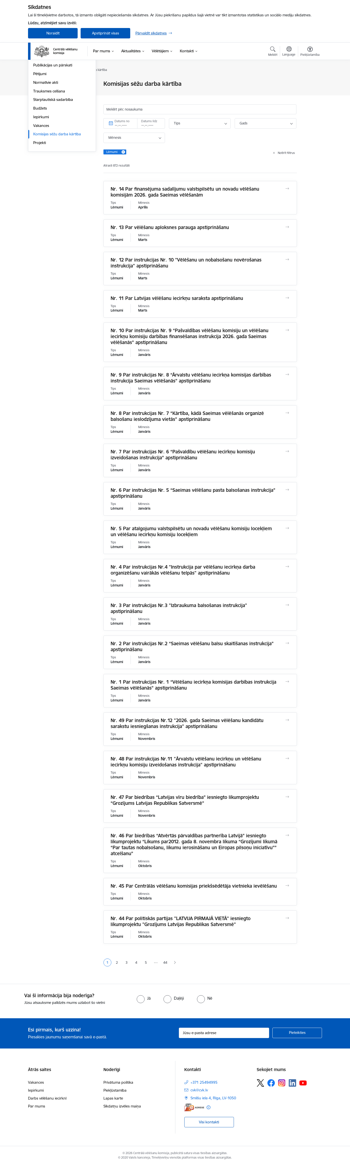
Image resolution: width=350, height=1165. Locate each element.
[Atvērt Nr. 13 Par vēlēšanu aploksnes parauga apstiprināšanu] (287, 227)
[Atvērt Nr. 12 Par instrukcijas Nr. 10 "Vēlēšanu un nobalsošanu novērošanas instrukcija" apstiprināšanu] (287, 259)
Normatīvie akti (45, 135)
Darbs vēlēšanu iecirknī (47, 1098)
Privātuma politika (118, 1082)
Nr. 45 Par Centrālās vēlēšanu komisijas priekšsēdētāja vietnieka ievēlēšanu (194, 886)
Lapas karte (113, 1098)
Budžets (40, 161)
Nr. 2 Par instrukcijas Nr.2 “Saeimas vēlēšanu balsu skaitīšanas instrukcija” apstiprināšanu (192, 646)
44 (165, 962)
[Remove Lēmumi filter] (123, 152)
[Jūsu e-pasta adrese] (224, 1033)
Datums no (122, 121)
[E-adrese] (194, 1107)
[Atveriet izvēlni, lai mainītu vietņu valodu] (289, 52)
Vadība (39, 84)
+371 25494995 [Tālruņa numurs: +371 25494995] (204, 1082)
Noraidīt (53, 33)
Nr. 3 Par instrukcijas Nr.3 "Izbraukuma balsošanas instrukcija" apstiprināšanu (179, 608)
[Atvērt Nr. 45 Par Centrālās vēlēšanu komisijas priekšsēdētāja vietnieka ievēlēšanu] (287, 885)
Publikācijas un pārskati (52, 118)
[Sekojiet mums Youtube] (303, 1083)
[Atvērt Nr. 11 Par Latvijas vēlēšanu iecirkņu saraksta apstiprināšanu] (287, 298)
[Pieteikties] (297, 1033)
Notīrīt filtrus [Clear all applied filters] (286, 153)
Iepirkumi (41, 170)
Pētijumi (39, 127)
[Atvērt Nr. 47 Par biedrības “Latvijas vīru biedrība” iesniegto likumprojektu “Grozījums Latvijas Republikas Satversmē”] (287, 796)
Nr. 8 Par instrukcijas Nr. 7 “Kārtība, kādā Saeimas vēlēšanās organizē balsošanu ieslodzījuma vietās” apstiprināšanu (187, 416)
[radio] (144, 998)
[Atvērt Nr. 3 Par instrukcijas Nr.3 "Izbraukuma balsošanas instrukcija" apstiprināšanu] (287, 605)
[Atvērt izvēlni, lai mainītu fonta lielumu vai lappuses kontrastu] (310, 52)
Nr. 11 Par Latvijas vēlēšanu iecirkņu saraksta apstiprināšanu (177, 298)
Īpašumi (39, 101)
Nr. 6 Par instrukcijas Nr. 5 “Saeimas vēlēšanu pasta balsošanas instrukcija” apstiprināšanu (193, 493)
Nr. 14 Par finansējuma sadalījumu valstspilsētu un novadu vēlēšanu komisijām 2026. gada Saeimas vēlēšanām (185, 192)
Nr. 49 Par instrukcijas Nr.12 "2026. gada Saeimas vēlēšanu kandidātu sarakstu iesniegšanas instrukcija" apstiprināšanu (187, 723)
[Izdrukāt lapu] (310, 82)
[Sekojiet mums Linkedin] (292, 1083)
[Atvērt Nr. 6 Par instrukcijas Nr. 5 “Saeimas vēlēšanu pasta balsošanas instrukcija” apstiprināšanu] (287, 489)
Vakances (41, 178)
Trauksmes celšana (49, 144)
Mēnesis (114, 137)
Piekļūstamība (115, 1090)
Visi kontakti (209, 1122)
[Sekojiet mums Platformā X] (260, 1083)
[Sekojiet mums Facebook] (271, 1083)
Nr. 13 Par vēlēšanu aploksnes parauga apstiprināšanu (170, 227)
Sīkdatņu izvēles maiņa (122, 1106)
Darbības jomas (46, 92)
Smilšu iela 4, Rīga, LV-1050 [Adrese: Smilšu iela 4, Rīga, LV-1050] (213, 1098)
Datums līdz (149, 121)
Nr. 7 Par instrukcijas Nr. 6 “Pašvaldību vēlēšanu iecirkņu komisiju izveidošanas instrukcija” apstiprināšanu (183, 455)
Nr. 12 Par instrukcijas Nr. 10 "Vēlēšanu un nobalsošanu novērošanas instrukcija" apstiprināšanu (186, 263)
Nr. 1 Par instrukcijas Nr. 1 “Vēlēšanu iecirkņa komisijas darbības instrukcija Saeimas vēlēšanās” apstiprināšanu (193, 685)
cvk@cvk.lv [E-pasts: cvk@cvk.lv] (199, 1090)
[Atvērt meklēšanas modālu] (273, 52)
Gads (243, 123)
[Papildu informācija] (208, 1107)
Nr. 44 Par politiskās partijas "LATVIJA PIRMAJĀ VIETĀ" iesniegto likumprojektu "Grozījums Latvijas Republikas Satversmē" (181, 921)
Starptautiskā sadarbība (53, 153)
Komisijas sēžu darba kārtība (57, 187)
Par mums (36, 1106)
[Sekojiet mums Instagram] (282, 1082)
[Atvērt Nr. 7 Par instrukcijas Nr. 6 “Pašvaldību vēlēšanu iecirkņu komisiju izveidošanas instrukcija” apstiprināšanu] (287, 451)
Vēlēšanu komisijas (48, 110)
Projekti (39, 196)
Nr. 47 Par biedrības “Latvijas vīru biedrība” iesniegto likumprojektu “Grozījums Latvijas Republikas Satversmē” (185, 800)
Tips (177, 123)
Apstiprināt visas (105, 33)
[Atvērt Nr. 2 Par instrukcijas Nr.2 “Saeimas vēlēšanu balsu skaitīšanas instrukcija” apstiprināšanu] (287, 643)
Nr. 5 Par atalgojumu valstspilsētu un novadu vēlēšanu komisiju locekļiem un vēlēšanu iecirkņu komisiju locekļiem (191, 531)
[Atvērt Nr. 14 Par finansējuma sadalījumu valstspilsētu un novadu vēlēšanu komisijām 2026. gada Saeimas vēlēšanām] (287, 188)
